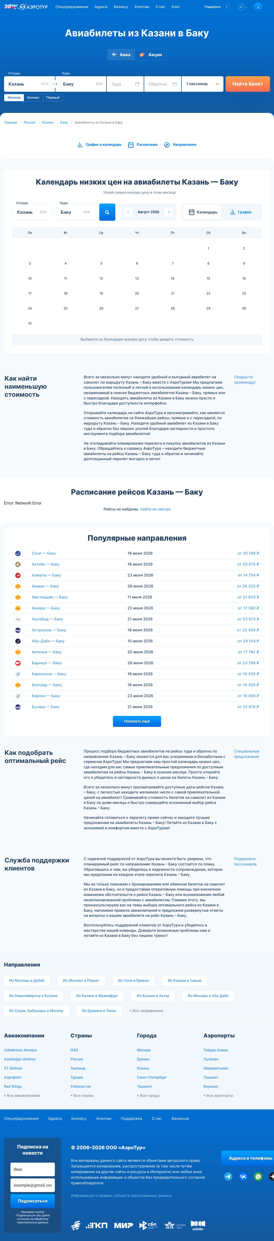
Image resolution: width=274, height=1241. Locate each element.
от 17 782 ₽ (248, 652)
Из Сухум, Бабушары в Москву (36, 1011)
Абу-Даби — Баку (48, 641)
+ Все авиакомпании (22, 1096)
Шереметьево (216, 1068)
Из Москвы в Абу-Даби (208, 996)
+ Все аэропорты (218, 1096)
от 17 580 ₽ (248, 608)
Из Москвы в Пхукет (81, 981)
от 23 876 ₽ (248, 707)
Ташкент (144, 1087)
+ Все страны (82, 1096)
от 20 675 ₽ (248, 564)
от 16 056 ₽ (248, 696)
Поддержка (131, 1118)
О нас (160, 7)
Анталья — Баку (47, 652)
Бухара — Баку (46, 707)
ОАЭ (74, 1050)
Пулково (211, 1059)
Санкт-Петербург (152, 1077)
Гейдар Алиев (216, 1050)
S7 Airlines (13, 1068)
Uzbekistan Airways (20, 1050)
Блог (176, 7)
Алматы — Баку (46, 575)
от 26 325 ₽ (248, 586)
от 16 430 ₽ (248, 685)
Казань (48, 123)
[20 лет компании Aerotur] (11, 7)
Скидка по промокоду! (245, 380)
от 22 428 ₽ (248, 630)
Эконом (14, 98)
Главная (10, 123)
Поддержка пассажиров (245, 861)
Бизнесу (121, 7)
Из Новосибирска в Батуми (33, 996)
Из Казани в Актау (153, 996)
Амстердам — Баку (50, 597)
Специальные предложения (247, 754)
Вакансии (180, 1118)
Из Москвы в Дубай (26, 981)
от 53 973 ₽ (248, 619)
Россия (29, 123)
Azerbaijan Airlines (20, 1059)
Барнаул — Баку (47, 663)
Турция (77, 1077)
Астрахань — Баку (49, 630)
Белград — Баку (47, 685)
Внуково (211, 1087)
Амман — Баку (45, 586)
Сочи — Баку (44, 553)
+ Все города (148, 1096)
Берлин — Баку (46, 696)
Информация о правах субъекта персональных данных (121, 1195)
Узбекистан (81, 1087)
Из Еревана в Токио (99, 1011)
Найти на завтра (155, 509)
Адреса (100, 7)
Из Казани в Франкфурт (97, 996)
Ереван (143, 1059)
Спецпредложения (71, 7)
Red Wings (13, 1087)
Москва (144, 1050)
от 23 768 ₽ (248, 663)
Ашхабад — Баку (47, 619)
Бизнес (33, 98)
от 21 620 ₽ (248, 597)
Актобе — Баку (46, 564)
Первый (52, 98)
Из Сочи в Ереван (133, 981)
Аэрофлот (12, 1077)
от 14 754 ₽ (248, 575)
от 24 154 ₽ (248, 641)
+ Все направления (146, 1011)
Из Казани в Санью (185, 981)
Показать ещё (137, 721)
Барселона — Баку (49, 674)
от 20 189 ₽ (248, 553)
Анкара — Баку (46, 608)
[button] (217, 7)
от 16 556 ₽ (248, 674)
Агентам (142, 7)
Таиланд (78, 1068)
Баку (64, 123)
